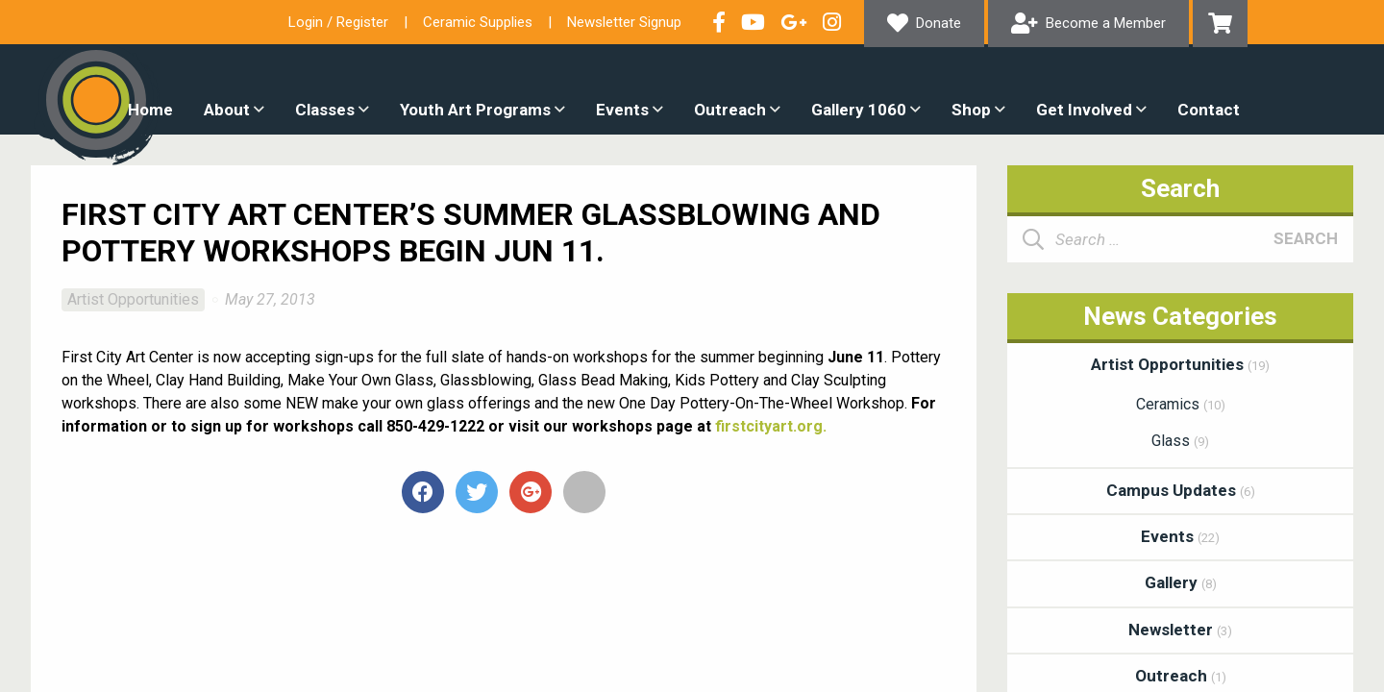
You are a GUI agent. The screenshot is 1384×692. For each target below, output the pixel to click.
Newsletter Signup (624, 22)
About (227, 109)
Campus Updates (1180, 490)
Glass (1180, 441)
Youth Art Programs (475, 109)
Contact (1208, 109)
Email (584, 492)
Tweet (477, 492)
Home (150, 109)
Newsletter (1180, 629)
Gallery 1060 (858, 109)
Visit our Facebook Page (718, 22)
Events (622, 109)
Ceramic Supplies (477, 22)
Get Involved (1084, 109)
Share (423, 492)
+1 (530, 492)
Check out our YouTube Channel (753, 22)
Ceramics (1180, 404)
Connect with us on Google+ (794, 22)
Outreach (730, 109)
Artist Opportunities (133, 299)
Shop (971, 109)
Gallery (1181, 582)
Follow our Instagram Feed (832, 22)
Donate (938, 23)
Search (1305, 238)
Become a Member (1106, 23)
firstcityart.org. (771, 426)
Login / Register (338, 22)
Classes (325, 109)
